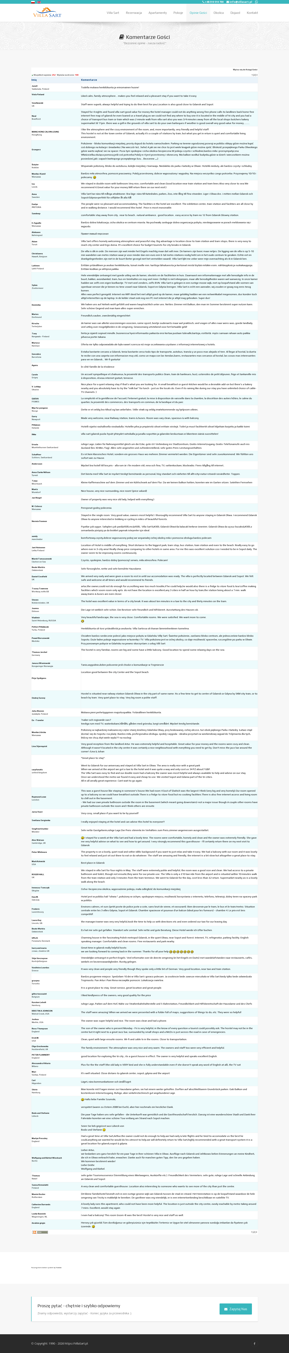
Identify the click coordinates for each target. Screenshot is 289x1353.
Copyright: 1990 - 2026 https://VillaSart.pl (61, 1343)
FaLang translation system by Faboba (46, 1267)
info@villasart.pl (241, 2)
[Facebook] (254, 1343)
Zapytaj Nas (235, 1309)
